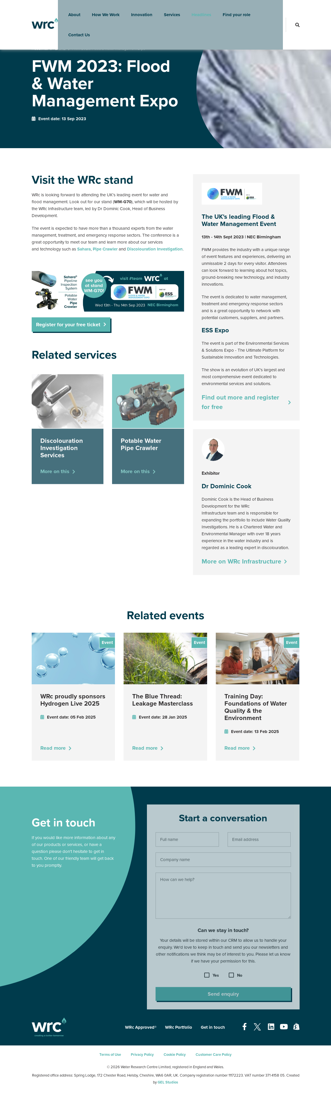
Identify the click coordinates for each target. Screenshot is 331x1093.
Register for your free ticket (68, 324)
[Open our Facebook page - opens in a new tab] (244, 1027)
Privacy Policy (142, 1054)
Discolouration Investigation (155, 249)
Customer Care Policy (214, 1054)
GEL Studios (168, 1082)
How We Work (102, 10)
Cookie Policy (175, 1054)
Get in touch (213, 1027)
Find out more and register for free (240, 402)
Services (168, 10)
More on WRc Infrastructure (241, 561)
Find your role (233, 10)
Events (60, 48)
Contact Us (75, 30)
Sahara (84, 249)
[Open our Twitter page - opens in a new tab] (257, 1027)
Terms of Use (110, 1054)
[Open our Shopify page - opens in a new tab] (296, 1027)
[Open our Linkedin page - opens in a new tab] (271, 1027)
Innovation (138, 10)
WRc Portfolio (178, 1027)
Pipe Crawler (105, 249)
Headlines (197, 10)
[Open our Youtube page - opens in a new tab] (284, 1027)
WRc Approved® (140, 1027)
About (71, 10)
